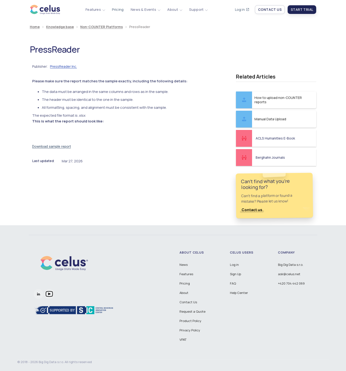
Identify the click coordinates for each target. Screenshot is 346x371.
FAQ (233, 283)
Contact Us (188, 302)
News (183, 264)
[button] (95, 9)
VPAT (182, 339)
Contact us (252, 209)
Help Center (239, 293)
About (183, 293)
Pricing (118, 9)
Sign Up (235, 274)
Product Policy (190, 321)
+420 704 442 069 (291, 283)
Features (186, 274)
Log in (240, 9)
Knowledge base (60, 27)
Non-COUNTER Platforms (101, 27)
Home (35, 27)
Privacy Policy (189, 330)
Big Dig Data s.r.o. (290, 264)
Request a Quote (192, 311)
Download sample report (51, 146)
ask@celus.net (289, 274)
